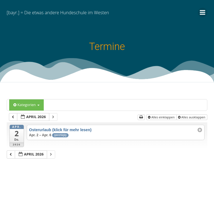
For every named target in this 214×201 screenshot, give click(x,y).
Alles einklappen (161, 117)
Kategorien (26, 104)
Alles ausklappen (192, 117)
